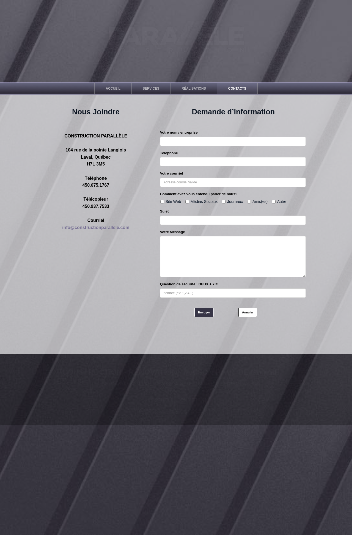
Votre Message (172, 232)
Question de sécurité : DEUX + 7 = (189, 284)
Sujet (164, 211)
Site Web (170, 201)
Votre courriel (171, 173)
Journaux (232, 201)
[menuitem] (113, 88)
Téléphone (169, 153)
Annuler (248, 312)
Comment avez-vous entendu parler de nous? (199, 194)
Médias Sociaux (201, 201)
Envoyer (204, 312)
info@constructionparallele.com (95, 227)
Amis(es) (257, 201)
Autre (279, 201)
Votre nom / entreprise (179, 132)
